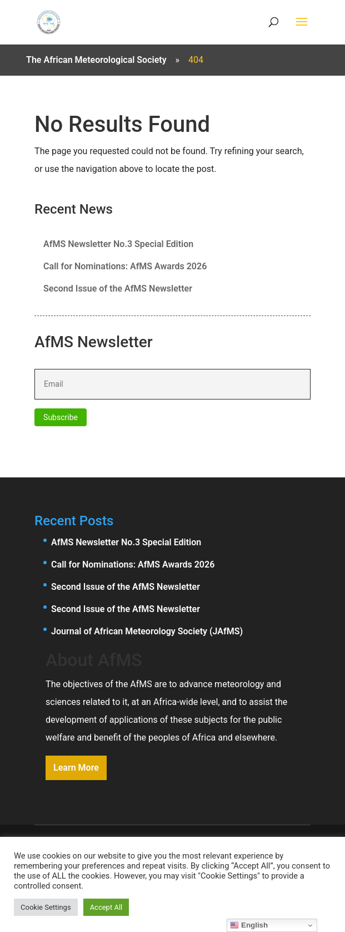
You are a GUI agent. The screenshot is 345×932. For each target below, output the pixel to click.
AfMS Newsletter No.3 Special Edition (118, 244)
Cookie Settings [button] (46, 907)
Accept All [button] (106, 907)
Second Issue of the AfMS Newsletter (117, 288)
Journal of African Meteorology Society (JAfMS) (147, 631)
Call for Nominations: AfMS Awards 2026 (125, 266)
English (249, 925)
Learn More (76, 767)
